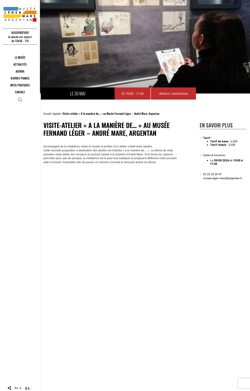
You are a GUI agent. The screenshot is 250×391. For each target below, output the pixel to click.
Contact (20, 92)
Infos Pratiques (20, 85)
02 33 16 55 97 (212, 174)
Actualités (20, 64)
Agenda (20, 71)
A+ (17, 388)
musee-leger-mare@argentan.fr (222, 178)
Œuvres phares (20, 78)
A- (21, 388)
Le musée (20, 57)
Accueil (47, 114)
